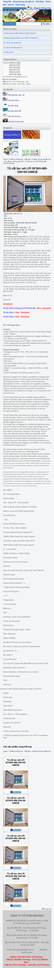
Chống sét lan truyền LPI (41, 159)
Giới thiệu (40, 1)
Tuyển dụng (20, 5)
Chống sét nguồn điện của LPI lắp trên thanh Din (21, 38)
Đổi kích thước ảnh (16, 121)
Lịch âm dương (11, 116)
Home (5, 159)
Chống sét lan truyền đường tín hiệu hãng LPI (20, 33)
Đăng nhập (46, 8)
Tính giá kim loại (15, 95)
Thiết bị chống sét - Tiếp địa (19, 159)
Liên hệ (11, 5)
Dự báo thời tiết (12, 111)
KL (24, 95)
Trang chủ (46, 909)
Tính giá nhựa (13, 100)
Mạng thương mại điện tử (23, 1)
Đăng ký (37, 8)
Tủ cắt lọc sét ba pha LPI (12, 43)
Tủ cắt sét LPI (9, 52)
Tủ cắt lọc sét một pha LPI (13, 47)
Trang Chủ (7, 1)
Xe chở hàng (10, 105)
